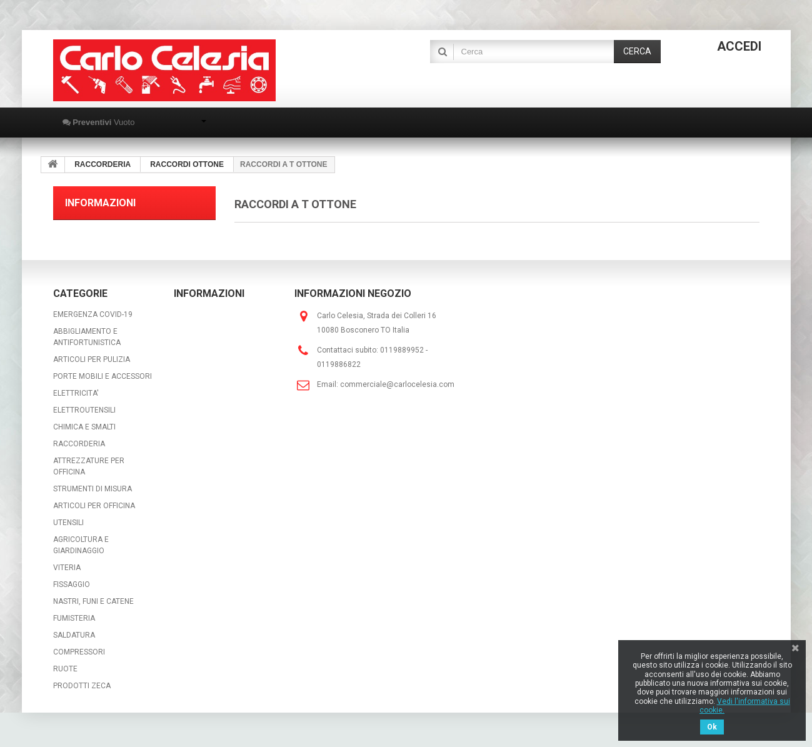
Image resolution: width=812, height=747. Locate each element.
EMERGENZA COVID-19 (93, 314)
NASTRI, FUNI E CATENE (93, 601)
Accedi (739, 46)
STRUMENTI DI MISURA (92, 488)
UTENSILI (68, 522)
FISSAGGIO (71, 584)
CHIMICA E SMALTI (84, 427)
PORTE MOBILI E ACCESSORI (102, 376)
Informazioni (100, 203)
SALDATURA (74, 635)
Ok (712, 727)
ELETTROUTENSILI (84, 410)
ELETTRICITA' (76, 393)
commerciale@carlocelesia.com (397, 384)
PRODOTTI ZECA (82, 685)
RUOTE (65, 668)
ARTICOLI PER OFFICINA (94, 505)
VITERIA (67, 567)
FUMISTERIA (74, 618)
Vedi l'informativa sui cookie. (744, 705)
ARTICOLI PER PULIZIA (91, 359)
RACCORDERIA (79, 443)
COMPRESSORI (79, 652)
